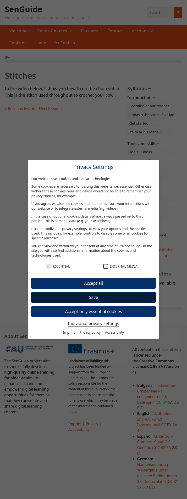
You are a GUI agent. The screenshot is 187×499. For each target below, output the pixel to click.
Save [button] (93, 297)
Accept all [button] (93, 283)
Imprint (69, 332)
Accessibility (114, 332)
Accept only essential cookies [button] (93, 311)
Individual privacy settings (93, 323)
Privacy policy (129, 246)
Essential (58, 266)
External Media (120, 266)
